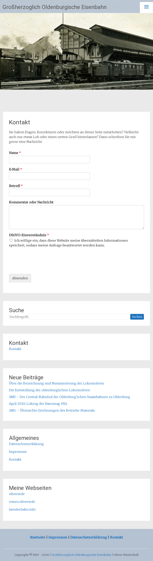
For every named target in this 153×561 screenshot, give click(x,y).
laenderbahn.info (22, 509)
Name (15, 153)
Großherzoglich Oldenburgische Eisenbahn (54, 7)
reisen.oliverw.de (22, 502)
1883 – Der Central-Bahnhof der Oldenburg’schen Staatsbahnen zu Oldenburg (69, 397)
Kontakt (15, 349)
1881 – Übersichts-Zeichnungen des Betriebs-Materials (52, 410)
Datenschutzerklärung (26, 444)
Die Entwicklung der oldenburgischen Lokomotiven (49, 390)
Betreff (16, 186)
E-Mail (15, 169)
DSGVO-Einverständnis (29, 235)
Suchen (137, 317)
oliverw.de (17, 494)
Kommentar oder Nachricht (31, 202)
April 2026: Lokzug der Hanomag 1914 (38, 404)
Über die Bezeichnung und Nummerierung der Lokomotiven (56, 383)
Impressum (18, 452)
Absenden (20, 278)
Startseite (38, 537)
